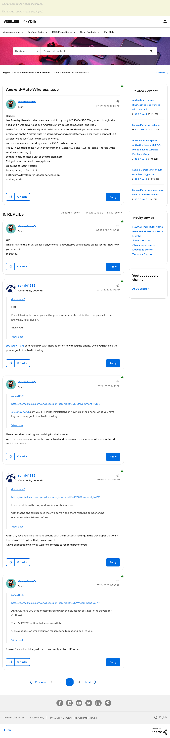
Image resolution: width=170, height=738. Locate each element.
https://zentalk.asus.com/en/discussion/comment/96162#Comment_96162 (55, 497)
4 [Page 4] (79, 682)
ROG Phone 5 (140, 130)
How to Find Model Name (147, 227)
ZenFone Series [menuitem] (36, 32)
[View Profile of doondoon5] (27, 102)
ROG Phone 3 (140, 159)
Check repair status (143, 245)
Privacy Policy (37, 717)
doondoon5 (18, 299)
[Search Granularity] (27, 51)
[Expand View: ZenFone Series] (46, 32)
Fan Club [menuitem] (109, 32)
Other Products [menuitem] (88, 32)
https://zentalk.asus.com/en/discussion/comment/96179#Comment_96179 (55, 603)
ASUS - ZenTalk (20, 21)
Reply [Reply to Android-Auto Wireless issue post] (113, 197)
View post (17, 336)
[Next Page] (92, 682)
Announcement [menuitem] (11, 32)
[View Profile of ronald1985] (27, 285)
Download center (142, 249)
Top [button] (8, 730)
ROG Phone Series (24, 72)
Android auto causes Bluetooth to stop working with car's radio (146, 105)
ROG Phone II (44, 72)
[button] (10, 196)
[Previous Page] (37, 682)
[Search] (99, 51)
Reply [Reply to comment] (113, 266)
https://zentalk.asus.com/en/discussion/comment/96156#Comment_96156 (55, 404)
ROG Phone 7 (140, 114)
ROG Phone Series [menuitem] (62, 32)
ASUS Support (140, 288)
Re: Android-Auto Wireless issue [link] (72, 72)
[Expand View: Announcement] (22, 32)
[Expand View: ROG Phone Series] (74, 32)
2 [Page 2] (60, 682)
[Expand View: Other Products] (98, 32)
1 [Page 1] (51, 682)
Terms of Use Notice (13, 717)
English (6, 72)
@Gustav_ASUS (15, 345)
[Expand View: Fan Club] (116, 32)
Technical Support (143, 254)
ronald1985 (18, 396)
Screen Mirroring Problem (146, 125)
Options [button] (161, 72)
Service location (141, 240)
